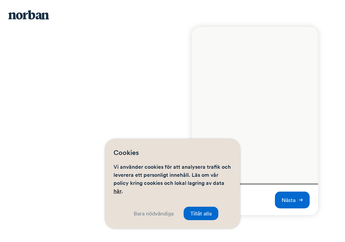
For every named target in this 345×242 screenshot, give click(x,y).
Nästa (292, 200)
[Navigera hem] (35, 15)
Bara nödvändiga (154, 213)
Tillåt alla (201, 213)
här (117, 191)
